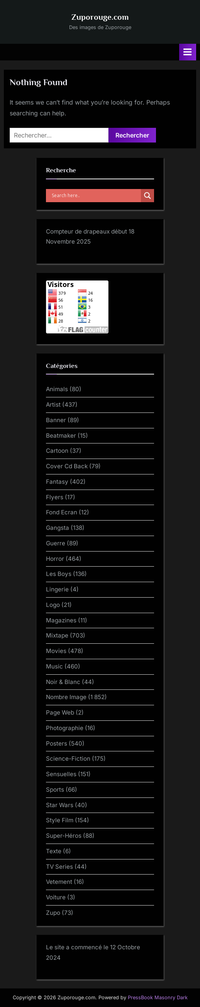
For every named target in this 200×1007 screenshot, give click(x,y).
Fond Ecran (61, 512)
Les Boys (58, 573)
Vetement (59, 881)
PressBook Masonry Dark (158, 997)
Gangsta (57, 527)
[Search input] (95, 195)
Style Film (59, 820)
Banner (56, 420)
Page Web (60, 712)
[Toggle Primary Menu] (187, 52)
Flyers (54, 497)
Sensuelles (61, 774)
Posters (56, 743)
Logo (53, 604)
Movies (56, 651)
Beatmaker (61, 435)
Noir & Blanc (63, 682)
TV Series (59, 866)
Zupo (53, 912)
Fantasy (57, 481)
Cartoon (57, 450)
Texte (53, 851)
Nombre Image (66, 697)
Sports (55, 789)
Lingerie (57, 589)
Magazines (61, 620)
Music (54, 666)
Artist (53, 404)
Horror (55, 558)
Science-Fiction (68, 758)
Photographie (64, 728)
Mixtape (57, 635)
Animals (57, 389)
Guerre (55, 543)
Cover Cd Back (67, 466)
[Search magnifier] (147, 195)
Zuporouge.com (100, 17)
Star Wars (59, 805)
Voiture (56, 897)
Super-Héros (63, 835)
